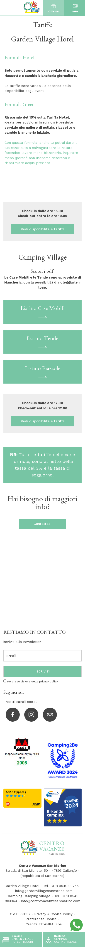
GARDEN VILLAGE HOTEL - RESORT (17, 937)
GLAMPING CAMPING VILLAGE (60, 937)
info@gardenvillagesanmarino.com (44, 891)
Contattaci (42, 524)
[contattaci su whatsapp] (76, 925)
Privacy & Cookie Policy (53, 914)
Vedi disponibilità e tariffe (42, 229)
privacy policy (48, 681)
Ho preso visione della (32, 681)
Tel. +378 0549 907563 (61, 886)
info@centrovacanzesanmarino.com (50, 901)
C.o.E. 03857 (20, 914)
